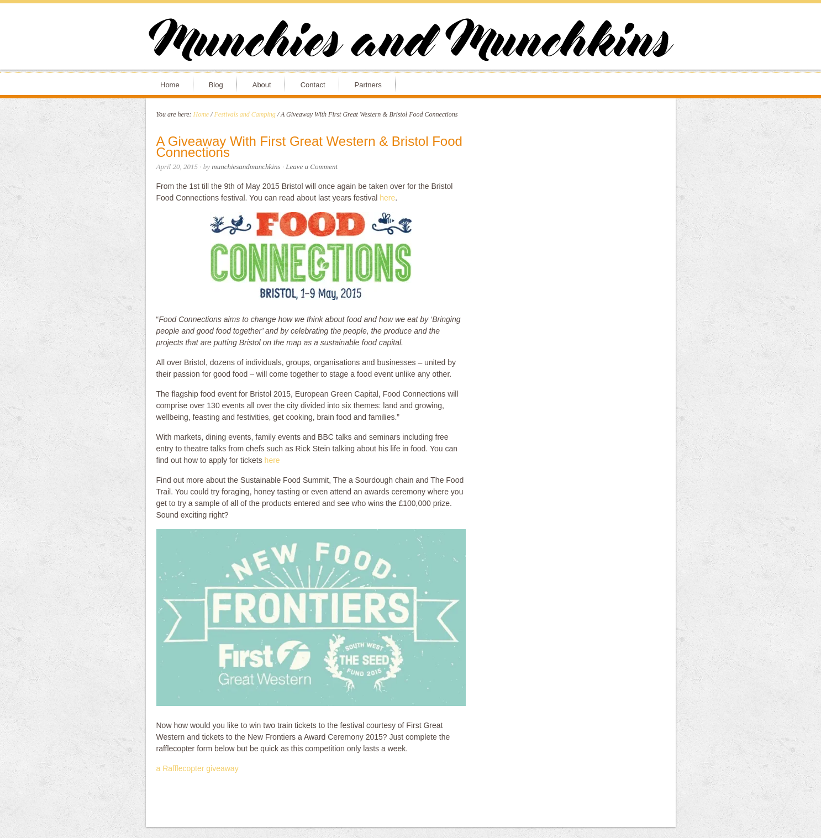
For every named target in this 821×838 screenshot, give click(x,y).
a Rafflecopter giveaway (197, 768)
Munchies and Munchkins (410, 42)
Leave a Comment (312, 166)
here (387, 197)
